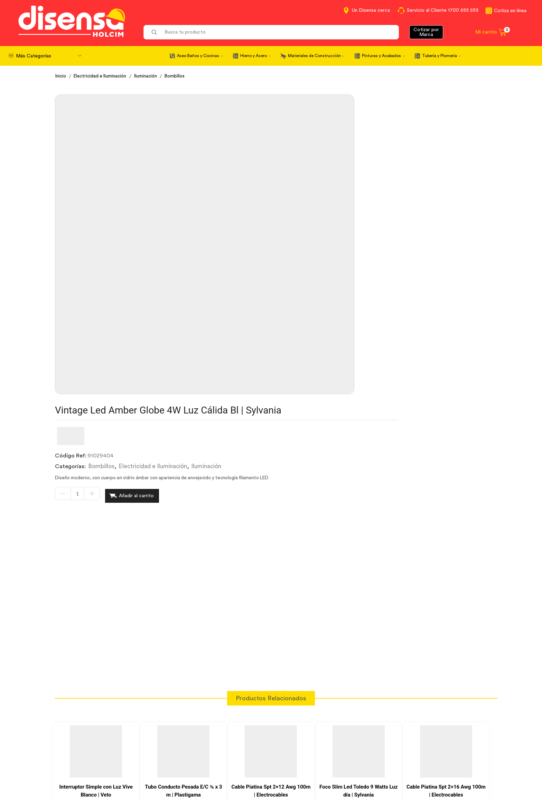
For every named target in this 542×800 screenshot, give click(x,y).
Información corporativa (418, 732)
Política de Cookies (190, 770)
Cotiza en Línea (185, 732)
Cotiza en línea (510, 10)
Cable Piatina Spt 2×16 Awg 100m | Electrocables (446, 545)
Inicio (61, 76)
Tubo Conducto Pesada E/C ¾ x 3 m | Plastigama (183, 545)
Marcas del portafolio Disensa (425, 745)
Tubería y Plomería (441, 56)
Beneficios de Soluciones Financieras (322, 771)
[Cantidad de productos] (254, 184)
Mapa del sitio (405, 770)
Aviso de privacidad (191, 758)
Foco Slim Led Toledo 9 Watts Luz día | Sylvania (358, 545)
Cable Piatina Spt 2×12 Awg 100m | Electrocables (271, 545)
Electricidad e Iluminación (102, 76)
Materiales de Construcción (316, 56)
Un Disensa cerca (371, 10)
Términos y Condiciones (196, 745)
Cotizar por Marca (426, 32)
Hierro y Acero (255, 56)
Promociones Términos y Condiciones (435, 758)
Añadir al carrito (313, 184)
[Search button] (154, 32)
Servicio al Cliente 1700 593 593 (442, 10)
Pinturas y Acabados (383, 56)
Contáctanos (293, 732)
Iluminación (150, 76)
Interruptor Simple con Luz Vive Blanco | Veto (95, 545)
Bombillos (180, 76)
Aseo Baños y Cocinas (200, 56)
